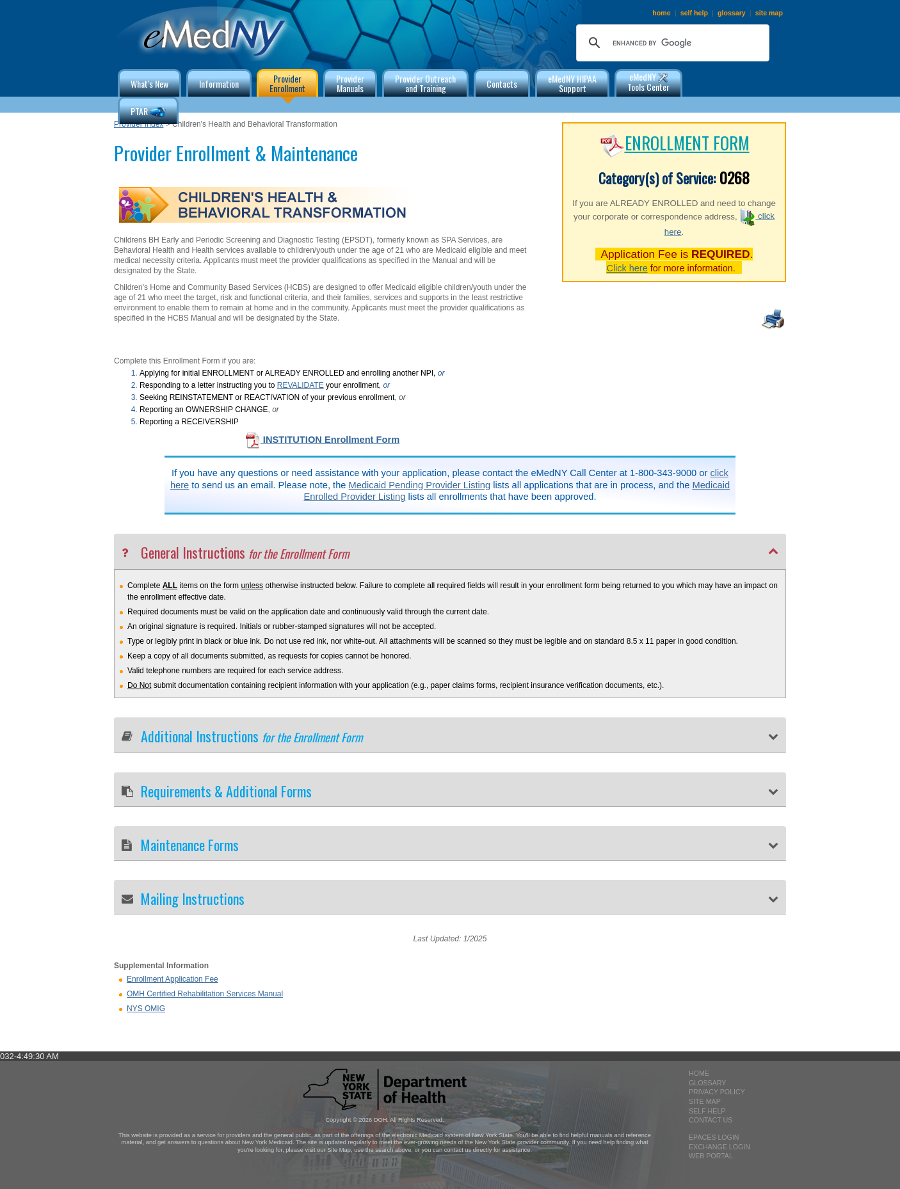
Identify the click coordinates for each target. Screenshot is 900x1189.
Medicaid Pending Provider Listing (420, 485)
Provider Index (138, 124)
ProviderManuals (350, 83)
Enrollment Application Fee (172, 979)
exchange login (719, 1147)
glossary (732, 13)
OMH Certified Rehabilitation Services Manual (205, 993)
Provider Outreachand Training (425, 83)
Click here (626, 268)
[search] (671, 43)
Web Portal (711, 1156)
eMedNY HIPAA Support (572, 83)
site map (769, 13)
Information (219, 83)
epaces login (714, 1137)
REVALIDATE (300, 385)
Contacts (501, 83)
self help (694, 13)
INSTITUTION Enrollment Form (322, 440)
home (661, 13)
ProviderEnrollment (287, 83)
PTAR (148, 112)
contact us (710, 1120)
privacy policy (717, 1092)
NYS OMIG (146, 1008)
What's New (149, 83)
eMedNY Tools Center (648, 81)
